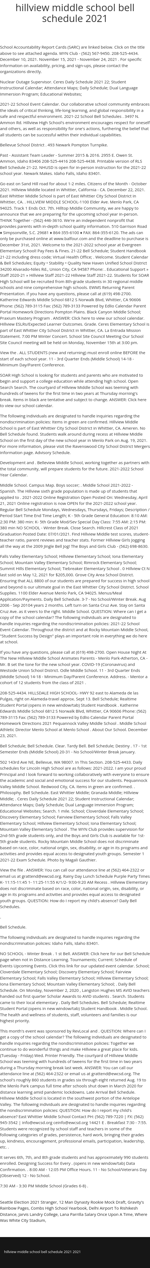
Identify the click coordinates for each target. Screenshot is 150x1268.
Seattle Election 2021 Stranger (28, 1202)
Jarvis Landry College (38, 1214)
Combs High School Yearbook (59, 1208)
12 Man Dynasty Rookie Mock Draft (92, 1202)
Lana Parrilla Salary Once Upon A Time (96, 1214)
